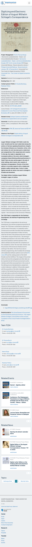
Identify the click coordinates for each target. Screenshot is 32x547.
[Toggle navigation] (29, 3)
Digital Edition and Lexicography (18, 118)
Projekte (3, 532)
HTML (11, 128)
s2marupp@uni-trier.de (13, 353)
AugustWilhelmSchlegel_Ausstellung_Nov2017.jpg (18, 308)
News (2, 538)
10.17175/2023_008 (15, 106)
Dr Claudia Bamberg (20, 84)
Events (3, 542)
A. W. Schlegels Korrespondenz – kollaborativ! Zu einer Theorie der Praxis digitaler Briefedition (14, 111)
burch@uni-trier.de (12, 342)
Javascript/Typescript (21, 128)
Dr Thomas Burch (7, 340)
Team (2, 518)
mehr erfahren (14, 387)
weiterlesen (13, 436)
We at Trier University (7, 522)
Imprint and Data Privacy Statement (9, 506)
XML (5, 130)
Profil (2, 516)
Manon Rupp (5, 351)
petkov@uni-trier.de (12, 365)
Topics (3, 530)
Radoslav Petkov (5, 86)
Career (3, 520)
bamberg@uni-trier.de (13, 331)
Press (2, 540)
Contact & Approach (6, 524)
